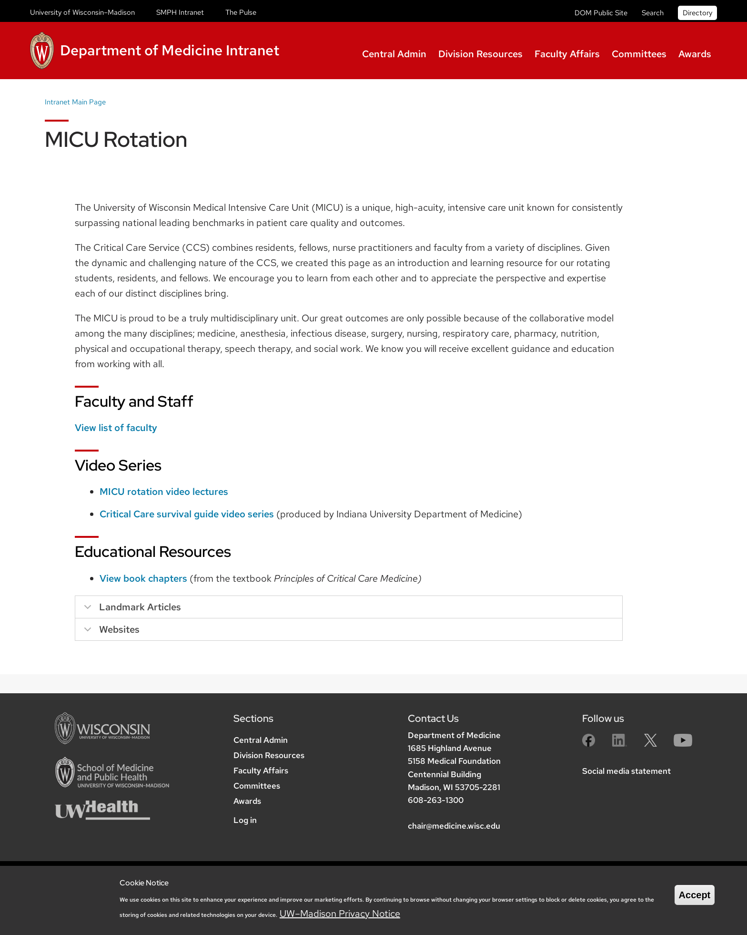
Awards (694, 54)
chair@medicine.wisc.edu (454, 826)
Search (653, 13)
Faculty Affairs (567, 54)
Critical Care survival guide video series (187, 514)
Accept (695, 895)
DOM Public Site (601, 13)
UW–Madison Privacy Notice (340, 913)
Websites (110, 631)
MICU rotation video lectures (164, 491)
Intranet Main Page (75, 102)
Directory (697, 13)
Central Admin (394, 54)
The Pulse (240, 12)
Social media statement (626, 771)
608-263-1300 (436, 800)
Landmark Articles (131, 609)
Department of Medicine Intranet (169, 50)
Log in (245, 820)
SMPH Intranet (180, 12)
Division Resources (480, 54)
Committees (639, 54)
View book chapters (143, 578)
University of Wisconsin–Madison (82, 12)
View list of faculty (116, 427)
